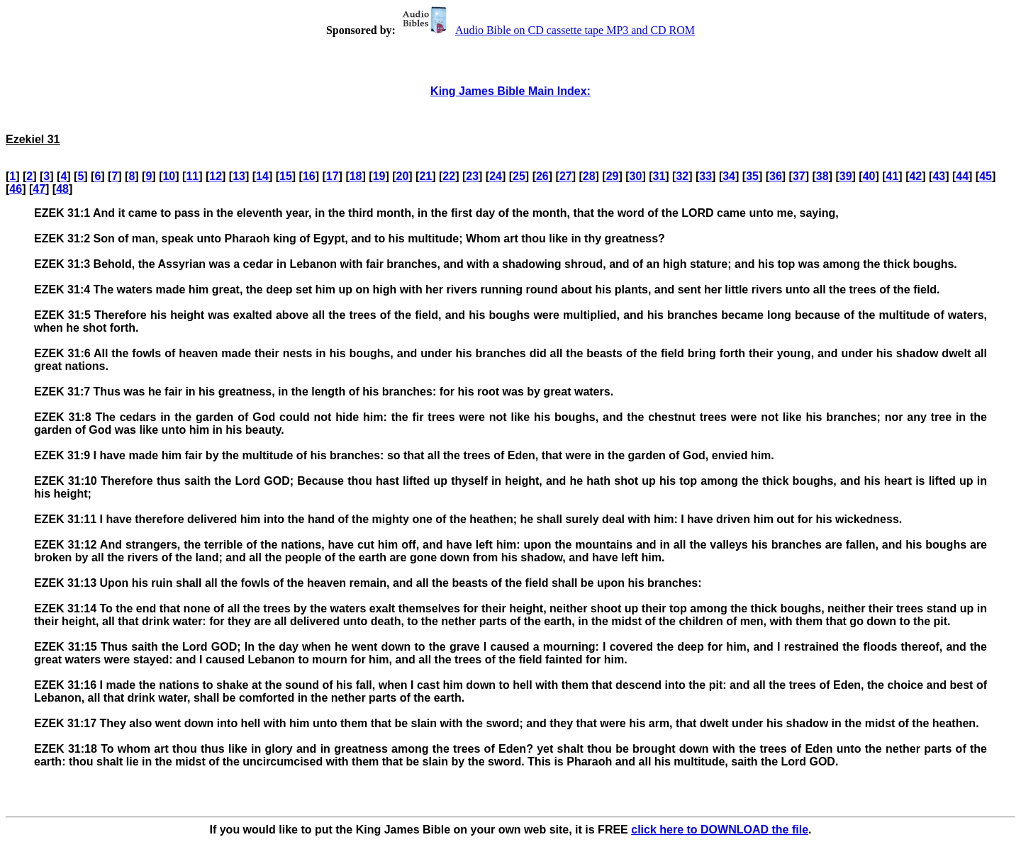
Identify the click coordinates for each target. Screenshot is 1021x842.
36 (775, 176)
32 (682, 176)
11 (192, 176)
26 (542, 176)
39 (845, 176)
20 (402, 176)
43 (938, 176)
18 (356, 176)
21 (425, 176)
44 (962, 176)
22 (448, 176)
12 (215, 176)
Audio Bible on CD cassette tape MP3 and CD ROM (546, 30)
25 (519, 176)
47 (39, 189)
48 (62, 189)
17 (332, 176)
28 (589, 176)
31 (659, 176)
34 (728, 176)
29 (612, 176)
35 (752, 176)
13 (239, 176)
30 (636, 176)
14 (262, 176)
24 (495, 176)
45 (985, 176)
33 (705, 176)
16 (309, 176)
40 (869, 176)
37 (799, 176)
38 (822, 176)
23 (472, 176)
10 (168, 176)
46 (15, 189)
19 (379, 176)
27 (565, 176)
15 (285, 176)
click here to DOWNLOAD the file (719, 830)
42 (915, 176)
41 (892, 176)
